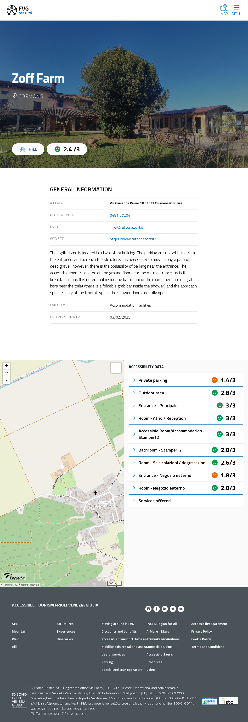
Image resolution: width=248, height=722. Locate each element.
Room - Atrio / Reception (159, 418)
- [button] (6, 380)
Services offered (151, 500)
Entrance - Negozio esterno (161, 475)
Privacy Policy (201, 631)
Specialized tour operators (121, 669)
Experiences (66, 631)
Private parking (149, 380)
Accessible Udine (159, 646)
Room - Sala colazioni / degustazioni (169, 462)
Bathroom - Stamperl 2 (157, 450)
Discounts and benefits (119, 631)
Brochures (154, 661)
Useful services (113, 654)
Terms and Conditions (207, 646)
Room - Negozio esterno (158, 488)
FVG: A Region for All (162, 623)
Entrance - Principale (155, 405)
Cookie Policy (201, 638)
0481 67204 (120, 215)
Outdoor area (148, 393)
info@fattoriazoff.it (126, 227)
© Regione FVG (9, 585)
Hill (14, 646)
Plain (15, 638)
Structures (65, 623)
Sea (15, 623)
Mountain (19, 631)
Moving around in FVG (117, 623)
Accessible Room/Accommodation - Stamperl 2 (168, 434)
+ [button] (6, 366)
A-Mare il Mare (158, 631)
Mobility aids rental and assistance (128, 646)
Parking (107, 661)
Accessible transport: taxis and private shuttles (137, 638)
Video (151, 669)
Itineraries (65, 638)
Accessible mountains (163, 638)
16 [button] (6, 373)
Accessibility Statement (209, 623)
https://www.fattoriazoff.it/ (133, 239)
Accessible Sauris (160, 654)
